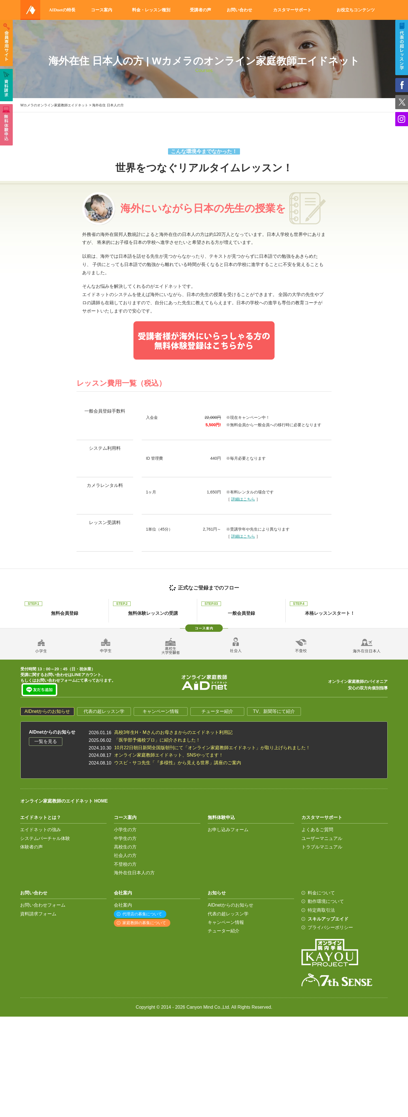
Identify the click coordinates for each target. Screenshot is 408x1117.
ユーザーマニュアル (321, 838)
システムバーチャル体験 (45, 838)
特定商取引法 (321, 910)
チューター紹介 (217, 711)
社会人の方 (125, 855)
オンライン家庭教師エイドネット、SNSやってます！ (168, 755)
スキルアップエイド (328, 919)
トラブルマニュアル (321, 846)
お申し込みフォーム (228, 829)
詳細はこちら (243, 499)
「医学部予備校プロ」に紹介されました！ (157, 740)
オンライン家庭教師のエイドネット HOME (64, 801)
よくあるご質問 (317, 829)
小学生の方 (125, 829)
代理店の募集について (142, 914)
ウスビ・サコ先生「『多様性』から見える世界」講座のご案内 (177, 762)
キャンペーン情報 (161, 711)
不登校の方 (125, 864)
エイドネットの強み (40, 829)
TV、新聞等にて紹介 (274, 711)
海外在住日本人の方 (134, 872)
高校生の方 (125, 846)
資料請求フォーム (38, 913)
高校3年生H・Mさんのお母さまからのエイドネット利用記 (173, 732)
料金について (321, 892)
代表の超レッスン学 (104, 711)
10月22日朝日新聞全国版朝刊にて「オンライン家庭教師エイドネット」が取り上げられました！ (212, 747)
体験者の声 (31, 846)
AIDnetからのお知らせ (47, 711)
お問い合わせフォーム (42, 905)
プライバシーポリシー (330, 927)
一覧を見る (45, 741)
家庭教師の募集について (144, 922)
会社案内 (123, 905)
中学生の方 (125, 838)
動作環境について (326, 901)
